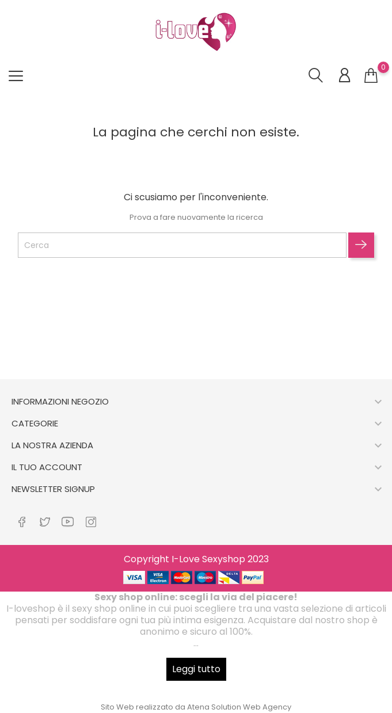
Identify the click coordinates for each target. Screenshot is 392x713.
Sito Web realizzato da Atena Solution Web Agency (196, 706)
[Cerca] (182, 245)
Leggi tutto (196, 669)
